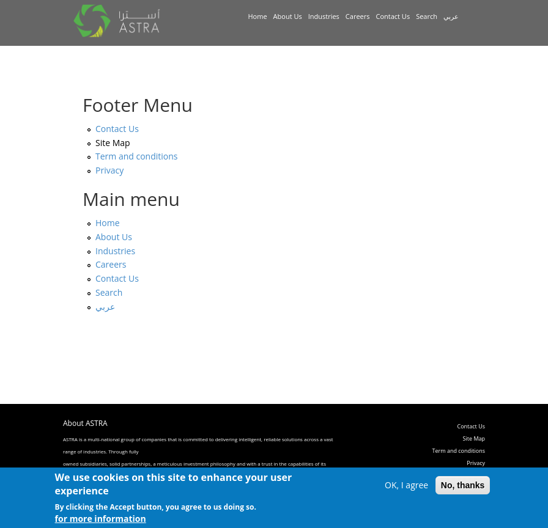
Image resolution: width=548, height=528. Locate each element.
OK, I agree (406, 487)
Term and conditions (136, 156)
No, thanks (463, 487)
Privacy (109, 170)
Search (426, 16)
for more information (100, 521)
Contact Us (393, 16)
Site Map (112, 142)
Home (257, 16)
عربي (451, 16)
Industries (323, 16)
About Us (287, 16)
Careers (358, 16)
